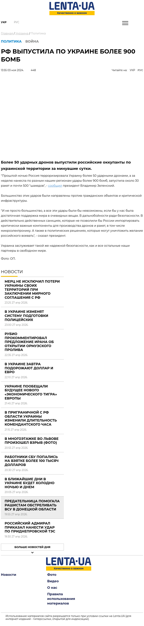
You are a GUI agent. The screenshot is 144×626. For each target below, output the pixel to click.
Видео (53, 581)
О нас (52, 588)
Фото (51, 575)
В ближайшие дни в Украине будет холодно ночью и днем (29, 483)
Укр (3, 22)
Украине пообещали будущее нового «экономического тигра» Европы (31, 392)
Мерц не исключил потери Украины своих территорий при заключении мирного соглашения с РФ (32, 289)
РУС (140, 70)
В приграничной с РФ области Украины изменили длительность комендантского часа (31, 418)
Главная (7, 33)
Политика (38, 33)
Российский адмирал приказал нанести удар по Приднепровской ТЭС (30, 527)
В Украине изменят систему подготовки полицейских (26, 316)
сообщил (55, 185)
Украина (22, 33)
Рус (16, 22)
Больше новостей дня (32, 547)
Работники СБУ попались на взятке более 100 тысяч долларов (31, 461)
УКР (132, 70)
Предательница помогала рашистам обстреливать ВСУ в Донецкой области (32, 505)
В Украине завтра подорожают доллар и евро (29, 368)
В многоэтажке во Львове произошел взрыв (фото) (31, 441)
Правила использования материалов (61, 598)
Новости (8, 575)
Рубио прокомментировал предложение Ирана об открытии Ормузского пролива (29, 342)
